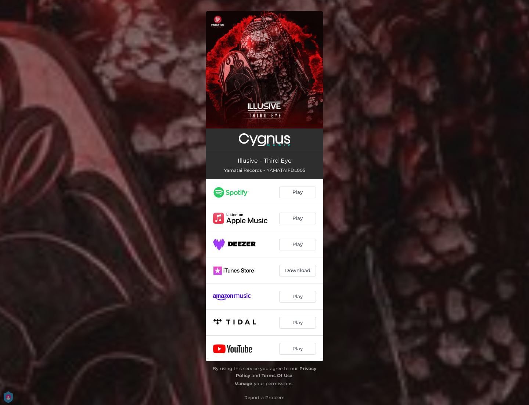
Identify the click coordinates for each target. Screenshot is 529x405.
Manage (243, 383)
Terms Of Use (277, 375)
